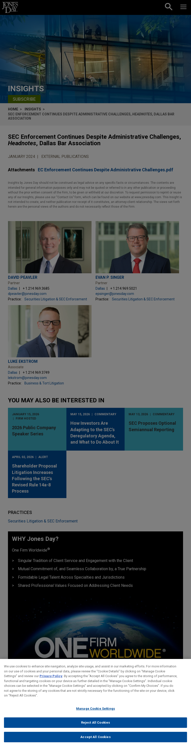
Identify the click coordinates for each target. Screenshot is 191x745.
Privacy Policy (51, 681)
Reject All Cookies (95, 727)
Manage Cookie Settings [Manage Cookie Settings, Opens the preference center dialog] (95, 713)
